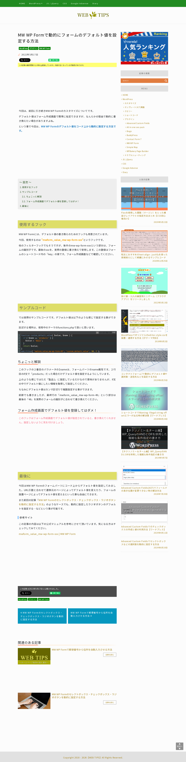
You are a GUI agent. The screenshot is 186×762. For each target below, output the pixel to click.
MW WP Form (45, 48)
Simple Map (132, 147)
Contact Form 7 (134, 139)
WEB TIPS (94, 757)
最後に (25, 206)
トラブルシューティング (135, 155)
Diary (95, 3)
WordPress (35, 3)
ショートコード (131, 115)
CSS (65, 3)
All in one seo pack (135, 127)
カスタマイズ (130, 103)
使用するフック (30, 187)
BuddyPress (132, 135)
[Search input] (143, 80)
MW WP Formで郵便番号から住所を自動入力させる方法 (92, 614)
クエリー (128, 111)
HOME (22, 3)
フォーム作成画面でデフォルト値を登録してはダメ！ (52, 201)
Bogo (129, 131)
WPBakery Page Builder (138, 151)
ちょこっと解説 (34, 196)
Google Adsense (79, 3)
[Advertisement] (67, 87)
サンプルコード (30, 191)
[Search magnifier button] (166, 80)
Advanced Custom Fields (138, 123)
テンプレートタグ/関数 (135, 107)
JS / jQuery (52, 3)
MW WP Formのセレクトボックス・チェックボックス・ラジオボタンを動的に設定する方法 (42, 616)
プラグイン (34, 48)
